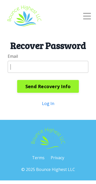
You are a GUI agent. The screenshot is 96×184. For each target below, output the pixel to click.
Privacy (57, 157)
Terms (38, 157)
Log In (48, 103)
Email (13, 56)
